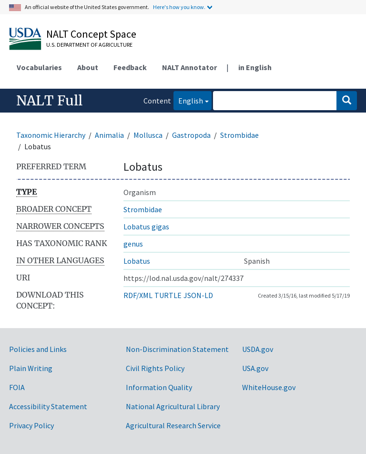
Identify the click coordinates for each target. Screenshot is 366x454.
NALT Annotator (189, 67)
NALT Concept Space (91, 34)
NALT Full (49, 100)
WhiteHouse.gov (268, 387)
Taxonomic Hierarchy (50, 135)
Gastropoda (191, 135)
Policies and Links (38, 349)
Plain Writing (30, 368)
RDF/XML (137, 295)
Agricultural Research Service (173, 425)
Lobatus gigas (146, 226)
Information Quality (159, 387)
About (87, 67)
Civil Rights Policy (155, 368)
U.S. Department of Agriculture (89, 44)
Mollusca (148, 135)
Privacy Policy (31, 425)
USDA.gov (257, 349)
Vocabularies (39, 67)
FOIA (17, 387)
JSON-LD (198, 295)
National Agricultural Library (173, 406)
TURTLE (168, 295)
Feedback (130, 67)
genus (133, 243)
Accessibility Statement (48, 406)
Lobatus (136, 261)
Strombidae (239, 135)
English (188, 99)
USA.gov (255, 368)
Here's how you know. (179, 6)
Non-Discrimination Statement (177, 349)
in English (255, 67)
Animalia (109, 135)
